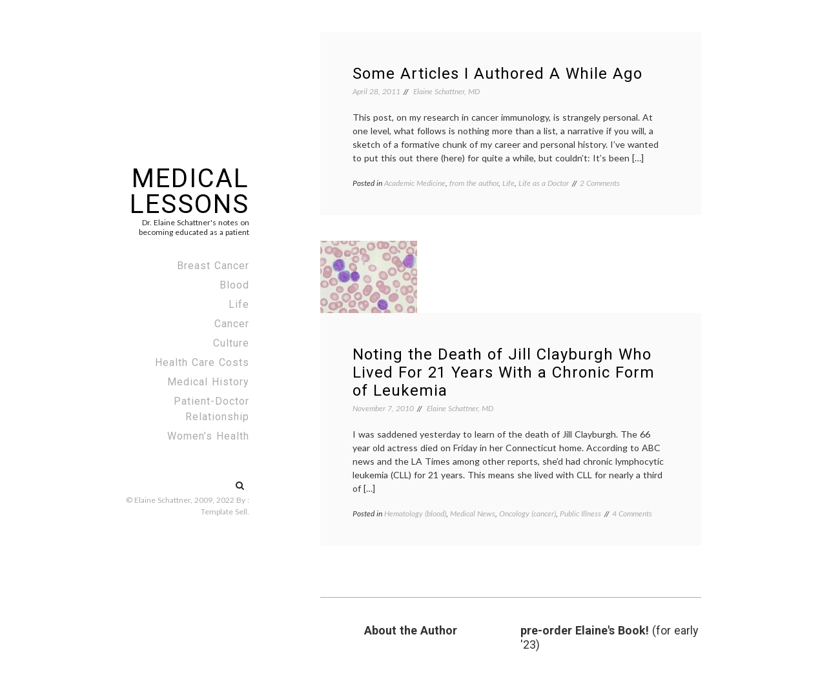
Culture (231, 343)
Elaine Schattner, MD (446, 91)
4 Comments (632, 513)
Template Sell (224, 511)
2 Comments (600, 183)
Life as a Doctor (543, 183)
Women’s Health (208, 436)
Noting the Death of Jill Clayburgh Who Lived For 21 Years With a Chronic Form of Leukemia (504, 372)
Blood (234, 285)
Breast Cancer (213, 265)
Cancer (231, 324)
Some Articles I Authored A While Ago (497, 74)
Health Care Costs (202, 362)
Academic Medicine (415, 183)
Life (239, 304)
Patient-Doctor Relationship (211, 409)
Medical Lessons (189, 191)
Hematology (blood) (415, 513)
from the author (473, 183)
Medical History (208, 382)
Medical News (472, 513)
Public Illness (580, 513)
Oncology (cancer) (527, 513)
